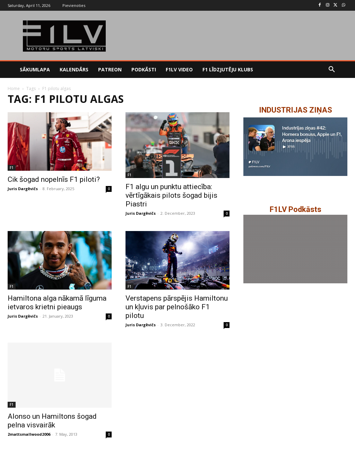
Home (14, 88)
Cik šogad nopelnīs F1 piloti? (54, 179)
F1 (12, 167)
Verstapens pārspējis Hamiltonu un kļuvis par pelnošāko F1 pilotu (176, 307)
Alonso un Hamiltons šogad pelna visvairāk (52, 420)
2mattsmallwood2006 (29, 434)
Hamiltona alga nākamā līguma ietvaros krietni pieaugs (57, 302)
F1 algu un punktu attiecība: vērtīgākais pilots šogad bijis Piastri (171, 195)
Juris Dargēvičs (23, 188)
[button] (331, 69)
